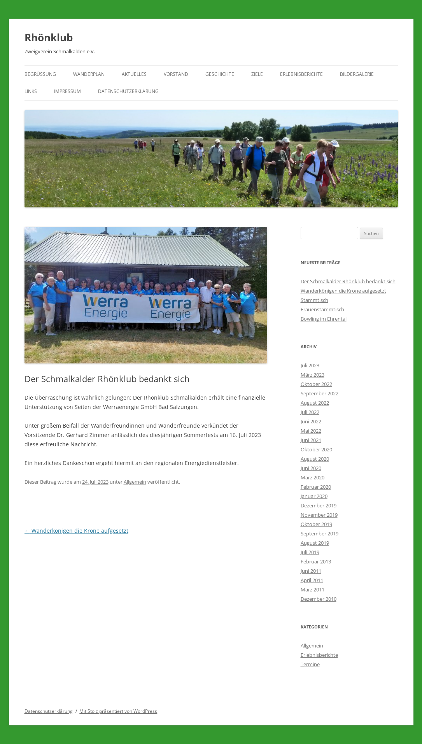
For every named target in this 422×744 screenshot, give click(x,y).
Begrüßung (40, 74)
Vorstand (176, 74)
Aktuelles (134, 74)
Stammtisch (314, 300)
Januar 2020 (314, 496)
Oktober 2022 (316, 384)
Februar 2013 (316, 561)
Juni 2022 (311, 421)
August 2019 (315, 542)
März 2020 (312, 477)
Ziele (257, 74)
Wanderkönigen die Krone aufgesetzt (76, 530)
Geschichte (219, 74)
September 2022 (319, 393)
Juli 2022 (310, 412)
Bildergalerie (357, 74)
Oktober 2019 (316, 524)
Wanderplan (89, 74)
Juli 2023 (310, 365)
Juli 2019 (310, 552)
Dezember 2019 (318, 505)
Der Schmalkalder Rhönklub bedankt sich (348, 281)
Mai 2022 (311, 430)
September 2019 (319, 533)
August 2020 (315, 458)
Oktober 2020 (316, 449)
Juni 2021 (311, 440)
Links (31, 91)
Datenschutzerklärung (128, 91)
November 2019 (319, 514)
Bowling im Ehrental (324, 318)
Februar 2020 (316, 486)
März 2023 (312, 374)
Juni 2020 (311, 468)
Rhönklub (49, 37)
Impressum (67, 91)
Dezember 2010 (318, 598)
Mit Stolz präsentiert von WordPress (118, 711)
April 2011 (312, 580)
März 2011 (312, 589)
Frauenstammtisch (322, 309)
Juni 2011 (311, 570)
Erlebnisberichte (301, 74)
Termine (310, 664)
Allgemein (135, 481)
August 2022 (315, 402)
